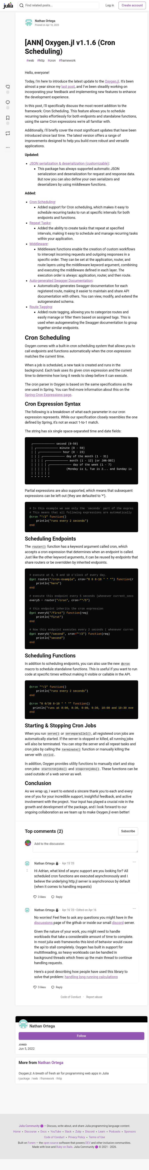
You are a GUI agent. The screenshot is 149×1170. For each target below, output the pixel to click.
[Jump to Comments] (8, 104)
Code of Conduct (71, 997)
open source (50, 1142)
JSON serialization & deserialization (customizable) (69, 163)
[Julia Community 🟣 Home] (8, 5)
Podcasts (114, 1131)
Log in (110, 5)
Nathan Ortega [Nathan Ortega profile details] (44, 863)
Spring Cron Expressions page (48, 395)
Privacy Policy (76, 1137)
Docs (44, 1131)
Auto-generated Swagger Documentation (60, 281)
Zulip (78, 1131)
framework (67, 60)
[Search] (21, 5)
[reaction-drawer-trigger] (8, 89)
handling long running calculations (91, 977)
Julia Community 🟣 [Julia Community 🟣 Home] (31, 1125)
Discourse (30, 1131)
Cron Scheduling (42, 202)
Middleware (38, 244)
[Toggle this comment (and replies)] (27, 870)
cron (51, 60)
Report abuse (94, 997)
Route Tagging (40, 307)
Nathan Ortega (45, 21)
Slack (68, 1131)
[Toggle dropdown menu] (134, 862)
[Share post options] (8, 147)
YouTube (55, 1131)
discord (118, 923)
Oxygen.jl (112, 81)
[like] (39, 897)
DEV (87, 1142)
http (40, 60)
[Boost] (8, 133)
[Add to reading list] (8, 120)
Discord (89, 1131)
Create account (132, 5)
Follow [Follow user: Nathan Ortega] (81, 1036)
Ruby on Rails (64, 1146)
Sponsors (130, 1131)
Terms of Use (97, 1137)
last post (68, 86)
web (30, 60)
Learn (101, 1131)
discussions (44, 923)
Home (17, 1131)
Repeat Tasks (39, 223)
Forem (32, 1142)
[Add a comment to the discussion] (85, 846)
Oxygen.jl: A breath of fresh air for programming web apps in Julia (81, 1076)
